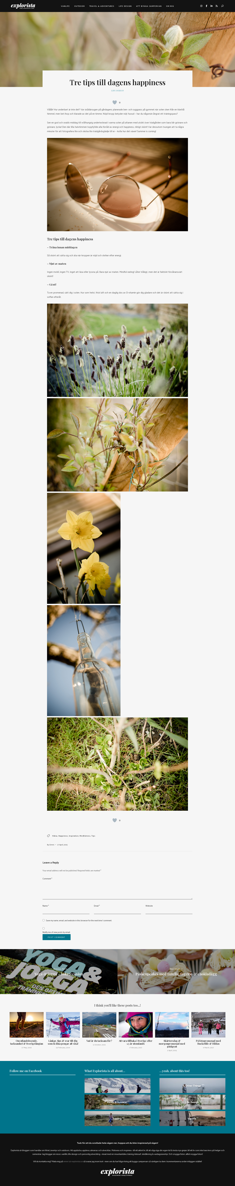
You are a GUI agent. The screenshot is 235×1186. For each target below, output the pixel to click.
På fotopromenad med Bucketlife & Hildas (208, 1042)
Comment (47, 878)
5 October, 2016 (99, 1044)
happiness (63, 835)
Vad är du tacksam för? (99, 1040)
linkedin (211, 6)
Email (97, 905)
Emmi (52, 844)
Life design (125, 6)
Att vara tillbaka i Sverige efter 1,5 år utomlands (135, 1042)
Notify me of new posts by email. (56, 932)
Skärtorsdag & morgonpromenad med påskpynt (172, 1043)
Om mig (170, 6)
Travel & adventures (101, 6)
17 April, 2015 (62, 844)
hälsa (54, 835)
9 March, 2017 (208, 1047)
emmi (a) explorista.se (73, 1161)
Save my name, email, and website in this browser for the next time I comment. (79, 920)
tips (93, 835)
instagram (201, 6)
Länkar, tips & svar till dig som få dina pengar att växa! (63, 1042)
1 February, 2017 (135, 1047)
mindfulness (85, 835)
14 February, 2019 (63, 1047)
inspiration (74, 835)
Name (46, 905)
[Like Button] (114, 102)
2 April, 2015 (172, 1050)
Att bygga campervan (149, 6)
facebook (206, 6)
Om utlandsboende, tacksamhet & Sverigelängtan (26, 1042)
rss (216, 6)
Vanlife (65, 6)
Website (149, 905)
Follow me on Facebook (26, 1071)
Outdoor (79, 6)
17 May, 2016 (27, 1047)
